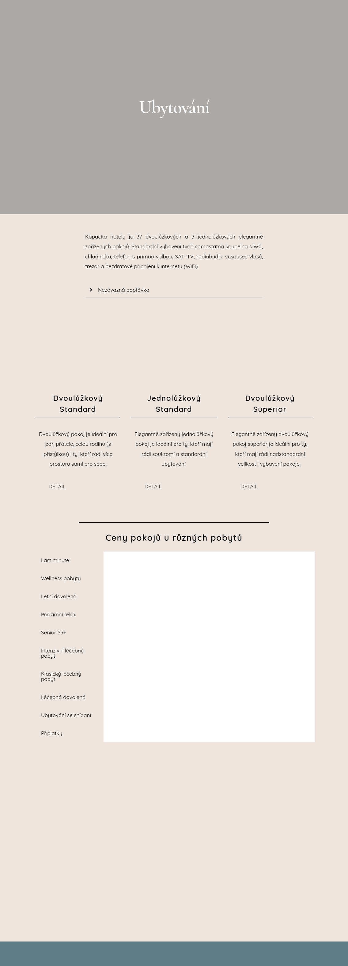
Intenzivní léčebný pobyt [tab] (62, 653)
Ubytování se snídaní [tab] (66, 715)
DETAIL (57, 486)
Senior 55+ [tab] (53, 632)
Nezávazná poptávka (123, 290)
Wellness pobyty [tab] (61, 578)
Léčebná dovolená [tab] (63, 697)
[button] (174, 290)
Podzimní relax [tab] (58, 614)
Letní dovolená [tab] (59, 596)
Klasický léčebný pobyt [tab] (61, 676)
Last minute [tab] (55, 560)
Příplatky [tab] (51, 733)
